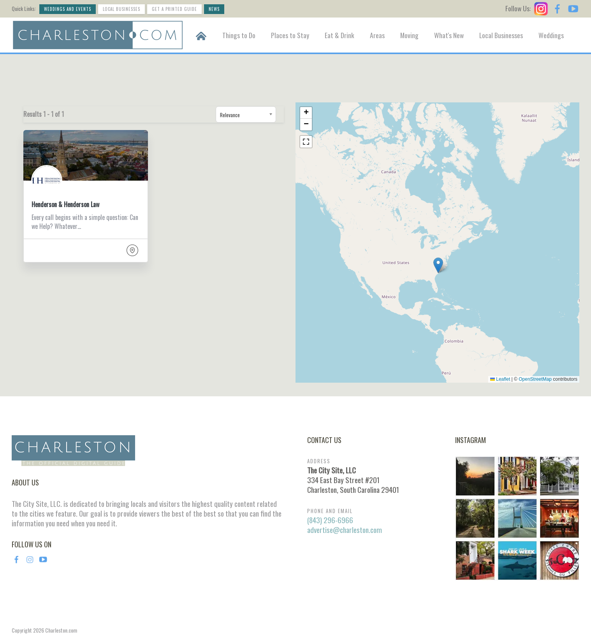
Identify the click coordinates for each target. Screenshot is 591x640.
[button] (438, 265)
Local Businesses (121, 9)
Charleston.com (61, 630)
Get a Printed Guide (174, 9)
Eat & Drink (339, 35)
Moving (409, 35)
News (214, 9)
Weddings (551, 35)
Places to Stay (290, 35)
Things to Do (238, 35)
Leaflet (500, 379)
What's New (449, 35)
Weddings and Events (67, 9)
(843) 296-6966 (330, 520)
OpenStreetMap (535, 379)
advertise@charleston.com (344, 529)
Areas (377, 35)
